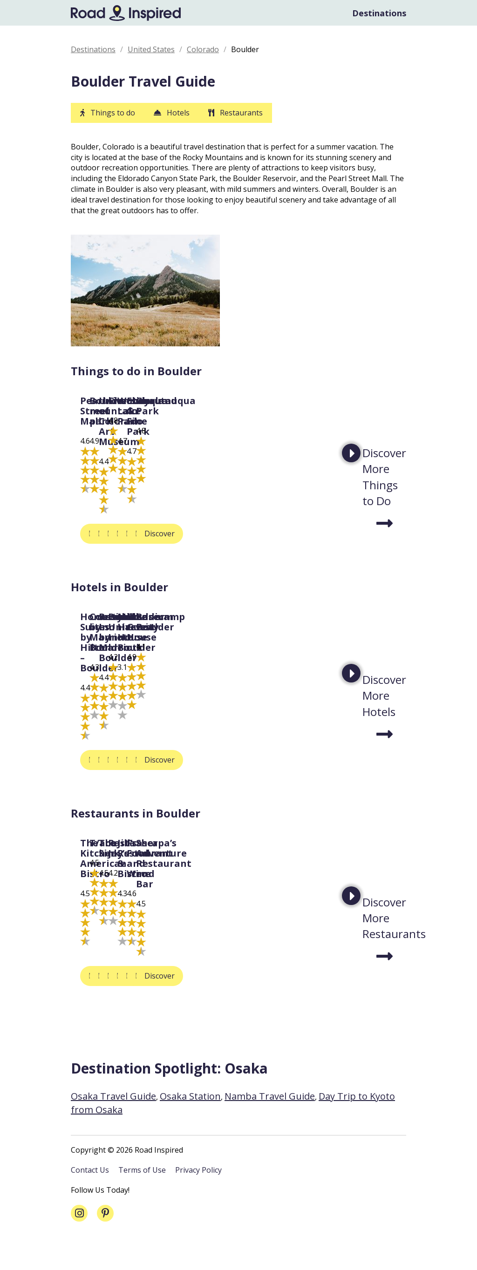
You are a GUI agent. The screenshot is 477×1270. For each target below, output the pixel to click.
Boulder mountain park (250, 492)
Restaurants (241, 113)
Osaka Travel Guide (113, 1126)
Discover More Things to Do (384, 485)
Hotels (178, 113)
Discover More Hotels (384, 715)
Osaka (246, 1098)
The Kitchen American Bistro (119, 955)
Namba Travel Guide (270, 1126)
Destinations (379, 13)
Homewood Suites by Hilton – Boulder (126, 729)
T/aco (219, 950)
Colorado (203, 49)
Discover (104, 553)
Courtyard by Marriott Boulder (247, 729)
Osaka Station (190, 1126)
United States (151, 49)
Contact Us (90, 1200)
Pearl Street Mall (121, 487)
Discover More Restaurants (384, 942)
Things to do (112, 113)
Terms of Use (142, 1200)
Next (351, 461)
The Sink (352, 950)
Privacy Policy (198, 1200)
